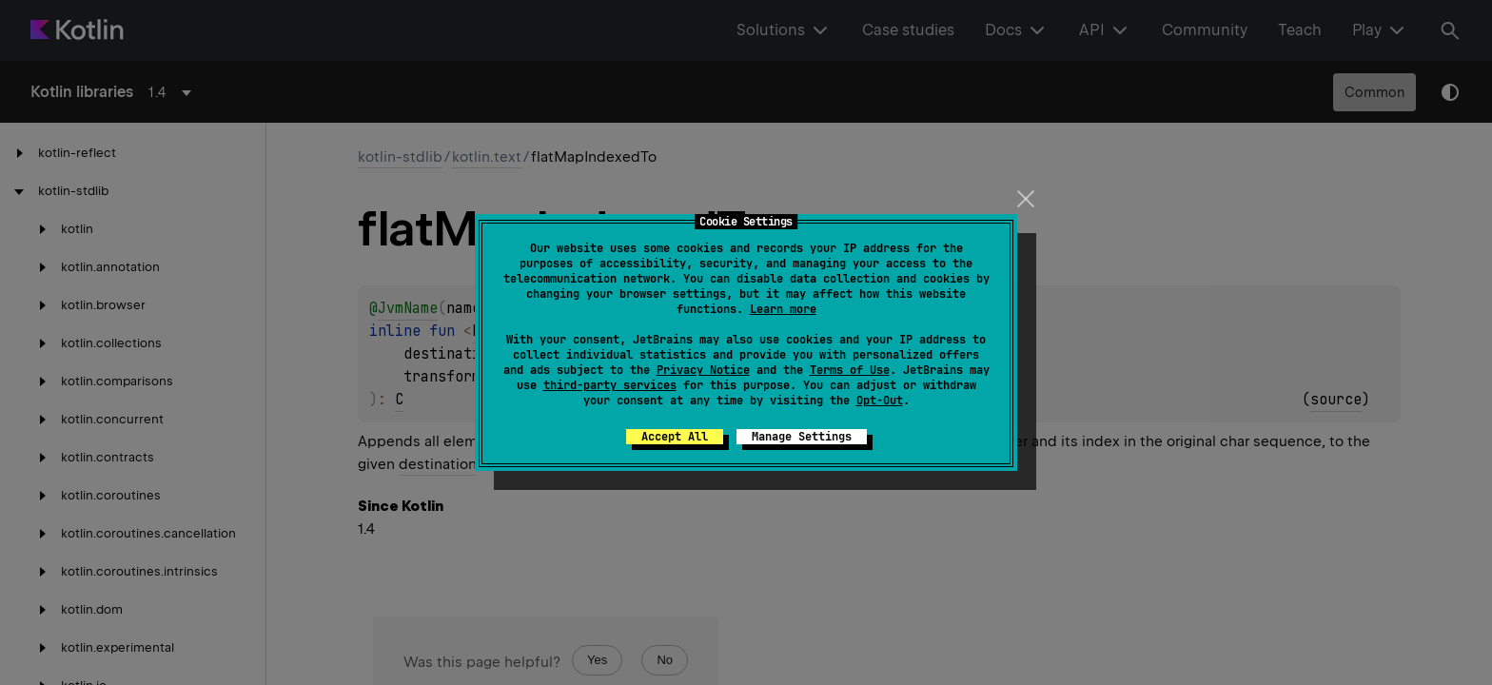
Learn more (783, 309)
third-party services (610, 385)
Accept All (674, 436)
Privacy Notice (703, 370)
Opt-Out (879, 400)
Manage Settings (802, 436)
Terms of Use (850, 370)
